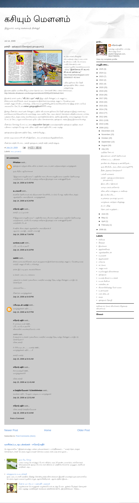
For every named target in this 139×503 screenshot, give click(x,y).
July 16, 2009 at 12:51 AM (24, 398)
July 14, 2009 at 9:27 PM (23, 312)
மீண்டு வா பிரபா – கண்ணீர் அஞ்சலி (34, 484)
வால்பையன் (18, 243)
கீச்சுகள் (102, 243)
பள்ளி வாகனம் (107, 174)
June (103, 214)
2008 (101, 229)
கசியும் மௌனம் (37, 19)
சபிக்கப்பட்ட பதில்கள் (110, 159)
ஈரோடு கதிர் (18, 209)
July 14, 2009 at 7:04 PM (23, 234)
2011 (101, 120)
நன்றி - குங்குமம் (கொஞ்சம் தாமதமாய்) (112, 179)
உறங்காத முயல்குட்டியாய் (112, 198)
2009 (101, 128)
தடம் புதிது (105, 206)
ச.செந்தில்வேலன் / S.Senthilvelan (27, 390)
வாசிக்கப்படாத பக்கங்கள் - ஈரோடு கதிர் (24, 444)
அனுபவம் (103, 268)
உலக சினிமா (104, 281)
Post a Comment (17, 418)
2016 (101, 102)
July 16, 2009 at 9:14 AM (23, 413)
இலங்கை (103, 246)
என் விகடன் (104, 294)
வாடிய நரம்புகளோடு (110, 187)
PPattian (17, 162)
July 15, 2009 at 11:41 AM (24, 382)
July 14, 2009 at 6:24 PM (23, 201)
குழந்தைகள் (104, 259)
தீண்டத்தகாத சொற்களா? (111, 170)
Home (47, 430)
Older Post (83, 430)
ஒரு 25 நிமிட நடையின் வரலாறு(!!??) (117, 167)
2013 (101, 113)
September (106, 142)
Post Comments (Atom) (25, 436)
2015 (101, 106)
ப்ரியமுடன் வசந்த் (20, 305)
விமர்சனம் (115, 306)
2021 (101, 84)
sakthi (16, 258)
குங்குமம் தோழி (105, 300)
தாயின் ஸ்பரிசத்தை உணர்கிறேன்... (116, 163)
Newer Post (11, 430)
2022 (101, 80)
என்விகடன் (104, 284)
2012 (101, 117)
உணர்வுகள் (103, 291)
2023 (101, 76)
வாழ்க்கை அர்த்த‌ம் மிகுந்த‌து (112, 202)
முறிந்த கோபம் (107, 152)
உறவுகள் (102, 256)
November (106, 134)
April (103, 221)
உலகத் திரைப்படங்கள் (108, 278)
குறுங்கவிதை (104, 249)
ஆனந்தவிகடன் (105, 252)
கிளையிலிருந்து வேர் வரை (110, 287)
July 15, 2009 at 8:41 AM (23, 359)
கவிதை (102, 240)
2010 (101, 124)
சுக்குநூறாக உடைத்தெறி (17, 474)
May (103, 218)
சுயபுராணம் (16, 151)
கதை (101, 297)
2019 (101, 91)
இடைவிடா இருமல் (109, 184)
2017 (101, 98)
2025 (101, 69)
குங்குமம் (102, 275)
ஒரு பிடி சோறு (25, 460)
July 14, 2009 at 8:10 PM (23, 250)
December (106, 131)
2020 (101, 87)
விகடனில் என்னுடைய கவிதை (114, 191)
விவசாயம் (100, 308)
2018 (101, 95)
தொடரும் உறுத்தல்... (109, 209)
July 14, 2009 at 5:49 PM (23, 183)
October (105, 138)
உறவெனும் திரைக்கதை (109, 271)
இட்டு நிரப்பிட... (108, 195)
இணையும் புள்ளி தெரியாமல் (113, 156)
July (103, 149)
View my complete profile (106, 59)
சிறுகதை (123, 306)
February (105, 225)
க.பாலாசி (17, 191)
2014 (101, 109)
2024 (101, 73)
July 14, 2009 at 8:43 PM (23, 297)
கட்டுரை (102, 265)
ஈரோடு (102, 262)
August (104, 145)
